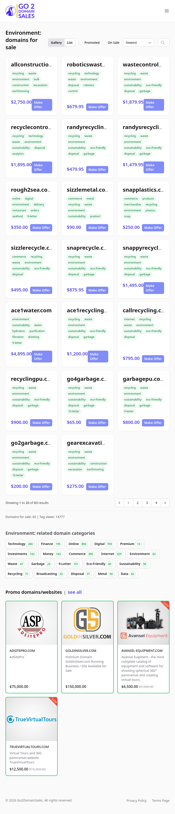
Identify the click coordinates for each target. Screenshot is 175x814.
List (69, 42)
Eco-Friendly (99, 564)
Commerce (82, 554)
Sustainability (133, 564)
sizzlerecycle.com (34, 247)
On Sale (113, 42)
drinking (33, 337)
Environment (143, 554)
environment (20, 79)
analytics (18, 154)
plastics (150, 210)
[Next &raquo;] (165, 503)
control (72, 91)
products (148, 198)
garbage (144, 91)
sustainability (133, 85)
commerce (75, 198)
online (16, 198)
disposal (73, 85)
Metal (106, 574)
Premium (131, 544)
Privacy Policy (136, 800)
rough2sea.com (32, 189)
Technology (21, 544)
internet (129, 319)
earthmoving (20, 91)
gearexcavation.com (94, 442)
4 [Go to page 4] (156, 503)
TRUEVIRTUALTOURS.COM (29, 747)
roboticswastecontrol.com (102, 64)
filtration (18, 337)
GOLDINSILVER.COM (80, 650)
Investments (22, 554)
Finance (51, 544)
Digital (104, 544)
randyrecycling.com (93, 127)
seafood (17, 216)
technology (92, 73)
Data (128, 574)
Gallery (56, 42)
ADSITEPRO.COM (22, 650)
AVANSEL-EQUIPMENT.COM (142, 650)
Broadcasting (50, 574)
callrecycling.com (146, 310)
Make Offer (38, 104)
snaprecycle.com (89, 247)
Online (78, 544)
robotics (89, 85)
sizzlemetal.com (89, 189)
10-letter (73, 411)
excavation (40, 85)
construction (20, 85)
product (95, 216)
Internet (112, 554)
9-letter (32, 216)
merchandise (132, 204)
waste (32, 73)
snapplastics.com (146, 189)
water (38, 325)
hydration (18, 331)
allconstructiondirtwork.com (50, 64)
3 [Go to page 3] (147, 503)
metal (90, 198)
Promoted (92, 42)
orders (35, 210)
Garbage (41, 564)
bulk (36, 79)
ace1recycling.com (92, 310)
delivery (39, 204)
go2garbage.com (34, 442)
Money (52, 554)
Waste (16, 564)
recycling (18, 73)
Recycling (19, 574)
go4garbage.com (90, 378)
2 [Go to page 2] (138, 503)
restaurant (19, 210)
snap (127, 216)
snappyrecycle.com (149, 247)
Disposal (81, 574)
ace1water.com (31, 310)
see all (75, 592)
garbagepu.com (144, 378)
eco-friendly (154, 85)
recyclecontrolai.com (39, 127)
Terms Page (161, 800)
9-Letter (69, 564)
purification (37, 331)
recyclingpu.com (33, 378)
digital (29, 198)
